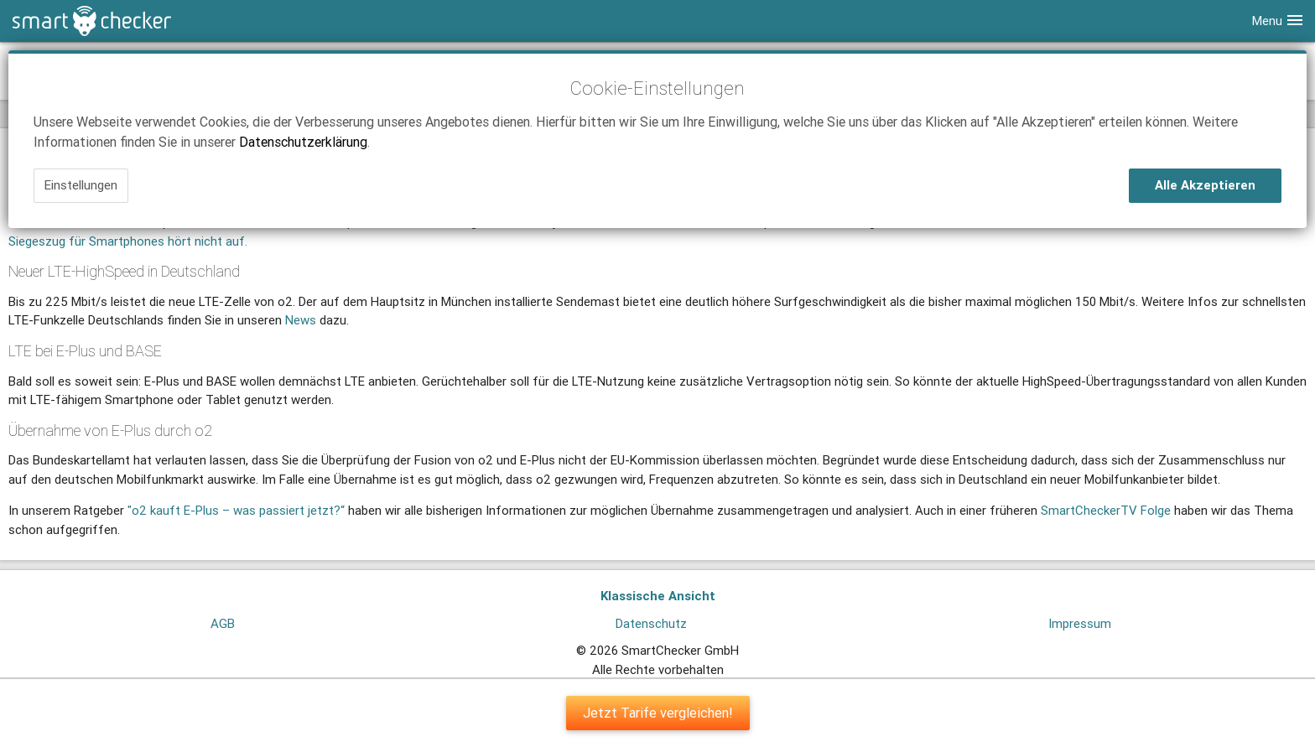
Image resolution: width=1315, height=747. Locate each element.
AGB (223, 623)
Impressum (1079, 623)
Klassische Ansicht (657, 596)
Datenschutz (651, 623)
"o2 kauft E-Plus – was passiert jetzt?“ (236, 510)
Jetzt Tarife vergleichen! (658, 712)
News (300, 320)
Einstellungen (80, 185)
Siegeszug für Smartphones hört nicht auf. (127, 241)
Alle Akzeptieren (1205, 185)
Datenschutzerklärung (303, 141)
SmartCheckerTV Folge (1106, 510)
